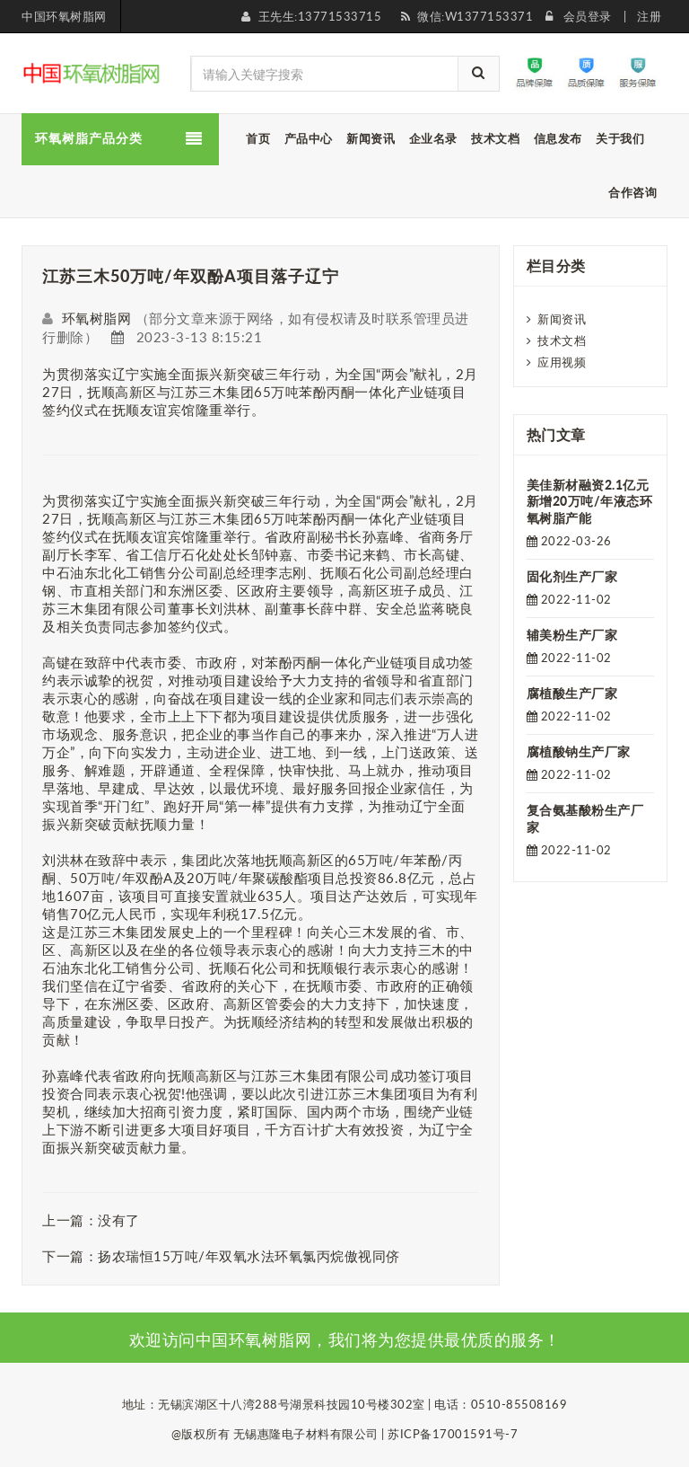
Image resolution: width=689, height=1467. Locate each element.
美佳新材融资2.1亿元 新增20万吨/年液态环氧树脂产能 (590, 501)
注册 (649, 16)
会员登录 (587, 16)
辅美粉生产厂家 (572, 634)
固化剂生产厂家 (572, 576)
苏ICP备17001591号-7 (453, 1434)
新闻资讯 (561, 319)
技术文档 (561, 340)
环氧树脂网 (97, 318)
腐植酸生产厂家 (572, 693)
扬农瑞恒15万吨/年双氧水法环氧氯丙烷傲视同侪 (249, 1256)
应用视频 (561, 362)
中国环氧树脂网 (64, 16)
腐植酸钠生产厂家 (579, 751)
